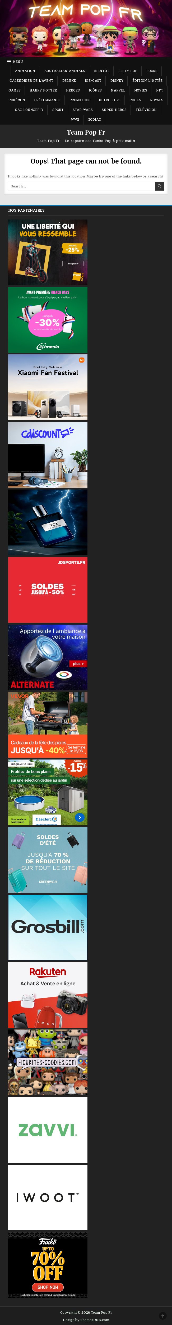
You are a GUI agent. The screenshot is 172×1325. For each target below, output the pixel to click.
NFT (159, 90)
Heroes (73, 90)
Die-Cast (93, 80)
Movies (140, 90)
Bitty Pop (127, 71)
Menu (18, 61)
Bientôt (101, 71)
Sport (58, 110)
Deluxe (69, 80)
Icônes (95, 90)
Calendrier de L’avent (31, 80)
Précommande (47, 100)
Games (14, 90)
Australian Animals (64, 71)
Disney (116, 80)
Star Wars (83, 110)
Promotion (79, 100)
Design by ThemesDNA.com (86, 1320)
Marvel (118, 90)
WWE (75, 119)
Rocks (135, 100)
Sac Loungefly (29, 110)
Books (151, 71)
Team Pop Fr (86, 132)
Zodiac (94, 119)
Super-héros (114, 110)
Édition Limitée (147, 80)
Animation (25, 71)
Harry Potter (43, 90)
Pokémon (16, 100)
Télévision (146, 110)
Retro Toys (109, 100)
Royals (156, 100)
